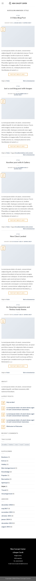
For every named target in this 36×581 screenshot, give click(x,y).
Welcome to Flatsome (14, 426)
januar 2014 (5, 519)
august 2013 (5, 527)
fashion (23, 153)
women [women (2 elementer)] (27, 444)
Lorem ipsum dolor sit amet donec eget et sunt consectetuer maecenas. (20, 408)
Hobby (3, 464)
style (26, 153)
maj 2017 (4, 508)
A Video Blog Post (18, 18)
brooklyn (18, 153)
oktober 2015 (6, 516)
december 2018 (6, 505)
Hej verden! (10, 402)
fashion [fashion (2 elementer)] (11, 444)
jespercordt (27, 22)
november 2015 (7, 512)
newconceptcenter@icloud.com (20, 563)
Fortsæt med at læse (18, 74)
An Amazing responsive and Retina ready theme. (18, 308)
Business (4, 457)
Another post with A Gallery (18, 162)
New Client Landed (18, 236)
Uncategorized (6, 494)
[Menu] (2, 3)
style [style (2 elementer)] (16, 444)
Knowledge (5, 472)
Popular (4, 475)
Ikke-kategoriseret (8, 468)
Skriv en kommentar (29, 81)
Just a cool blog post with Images (18, 88)
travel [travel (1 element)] (21, 444)
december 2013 (6, 523)
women (31, 153)
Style (18, 15)
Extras (3, 461)
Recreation (5, 479)
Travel (3, 490)
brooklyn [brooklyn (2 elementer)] (4, 444)
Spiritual (4, 483)
